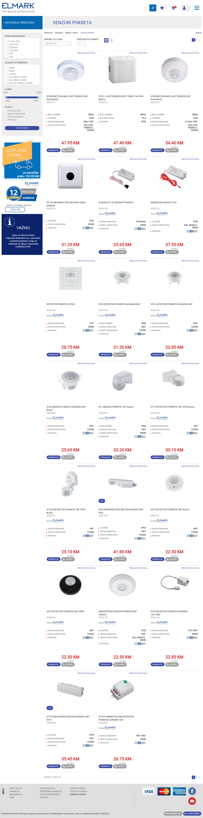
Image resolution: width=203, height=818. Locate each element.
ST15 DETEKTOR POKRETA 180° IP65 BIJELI (173, 407)
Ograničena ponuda (16, 113)
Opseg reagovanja (15, 36)
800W (11, 71)
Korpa (174, 8)
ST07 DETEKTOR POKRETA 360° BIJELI (170, 509)
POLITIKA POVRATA (78, 791)
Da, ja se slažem (191, 814)
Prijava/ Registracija (186, 7)
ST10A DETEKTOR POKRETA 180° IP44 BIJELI (66, 511)
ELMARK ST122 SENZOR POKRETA (116, 202)
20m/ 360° (14, 44)
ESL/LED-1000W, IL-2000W (21, 83)
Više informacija (172, 814)
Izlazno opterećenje (16, 62)
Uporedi (67, 150)
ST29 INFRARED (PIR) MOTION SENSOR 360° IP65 (121, 511)
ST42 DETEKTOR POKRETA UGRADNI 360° (120, 304)
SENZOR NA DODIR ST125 (163, 202)
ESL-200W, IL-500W (17, 77)
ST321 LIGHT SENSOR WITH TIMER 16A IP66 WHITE (121, 98)
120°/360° (13, 50)
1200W (12, 74)
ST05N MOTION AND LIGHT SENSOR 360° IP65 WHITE (67, 98)
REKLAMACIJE (15, 794)
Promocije (12, 119)
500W (11, 68)
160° (11, 53)
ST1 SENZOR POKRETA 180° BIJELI (116, 407)
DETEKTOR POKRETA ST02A (61, 304)
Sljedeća (199, 40)
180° (11, 56)
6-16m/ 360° (14, 41)
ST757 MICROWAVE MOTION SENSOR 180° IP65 (68, 718)
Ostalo (8, 107)
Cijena (8, 89)
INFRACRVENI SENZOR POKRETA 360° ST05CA (118, 613)
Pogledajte (53, 150)
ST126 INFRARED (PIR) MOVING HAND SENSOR (66, 204)
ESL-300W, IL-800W (17, 80)
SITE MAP (44, 797)
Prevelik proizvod (15, 116)
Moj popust (163, 8)
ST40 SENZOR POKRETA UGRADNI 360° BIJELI (66, 408)
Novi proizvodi (14, 110)
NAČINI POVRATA (77, 788)
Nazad (198, 33)
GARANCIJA (14, 791)
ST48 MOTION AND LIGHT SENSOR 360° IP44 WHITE (171, 98)
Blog (11, 797)
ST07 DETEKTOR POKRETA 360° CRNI (65, 611)
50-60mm (13, 47)
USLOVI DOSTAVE (47, 788)
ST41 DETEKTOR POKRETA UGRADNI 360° (172, 304)
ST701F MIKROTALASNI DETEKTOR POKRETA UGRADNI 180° (116, 718)
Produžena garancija (51, 791)
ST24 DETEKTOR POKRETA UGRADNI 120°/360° (169, 613)
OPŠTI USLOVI (15, 788)
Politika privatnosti (50, 794)
